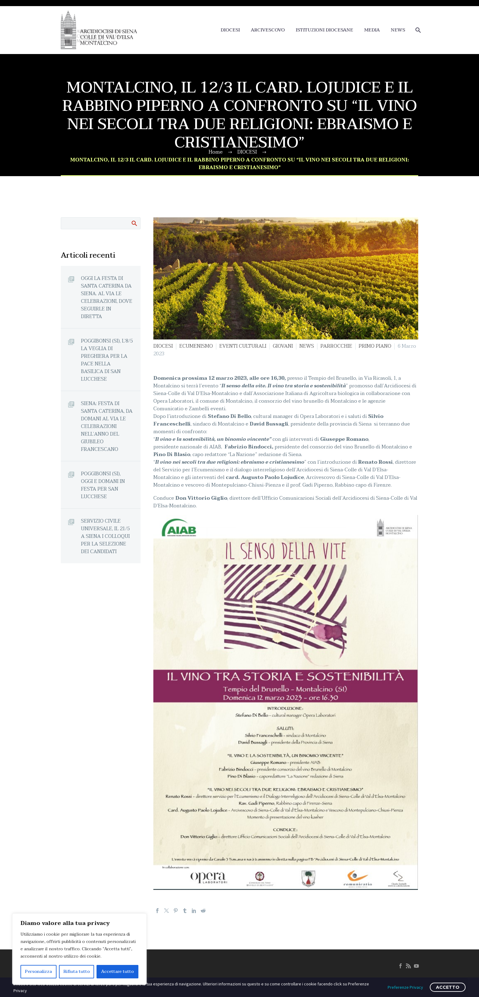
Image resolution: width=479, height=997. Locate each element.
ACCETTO (447, 987)
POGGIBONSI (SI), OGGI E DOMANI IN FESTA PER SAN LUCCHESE (103, 485)
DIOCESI (230, 30)
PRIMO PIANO (375, 346)
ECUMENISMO (196, 346)
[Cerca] (417, 30)
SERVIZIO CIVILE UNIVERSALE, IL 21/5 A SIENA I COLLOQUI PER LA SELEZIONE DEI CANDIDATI (105, 536)
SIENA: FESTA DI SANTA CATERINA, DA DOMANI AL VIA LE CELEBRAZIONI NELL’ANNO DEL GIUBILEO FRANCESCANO (107, 426)
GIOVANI (283, 346)
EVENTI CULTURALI (242, 346)
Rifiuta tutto (77, 971)
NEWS (398, 30)
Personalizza (38, 971)
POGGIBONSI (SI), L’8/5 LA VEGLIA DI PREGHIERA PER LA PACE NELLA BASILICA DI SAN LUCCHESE (107, 360)
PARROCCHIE (336, 346)
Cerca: (134, 223)
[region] (79, 949)
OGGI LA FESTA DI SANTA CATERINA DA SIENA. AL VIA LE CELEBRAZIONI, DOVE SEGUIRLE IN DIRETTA (106, 297)
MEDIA (372, 30)
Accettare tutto (117, 971)
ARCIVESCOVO (268, 30)
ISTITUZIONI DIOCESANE (324, 30)
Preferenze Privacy (405, 987)
